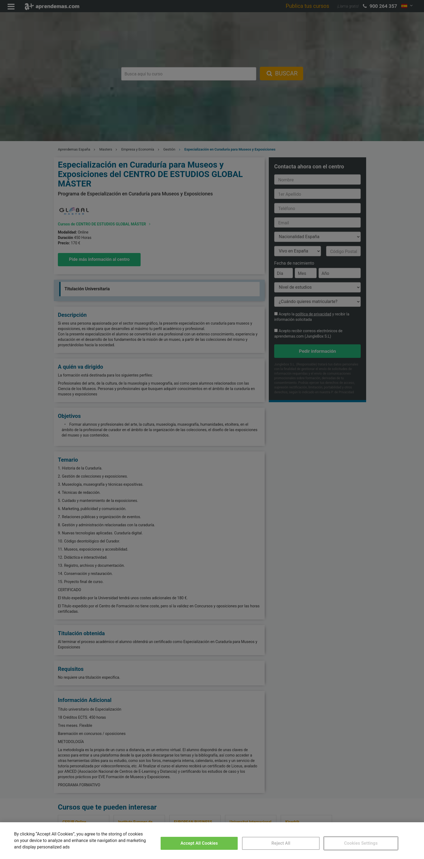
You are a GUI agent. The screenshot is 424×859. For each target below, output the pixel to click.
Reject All (280, 843)
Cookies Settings (360, 843)
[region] (212, 840)
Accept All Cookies (199, 843)
